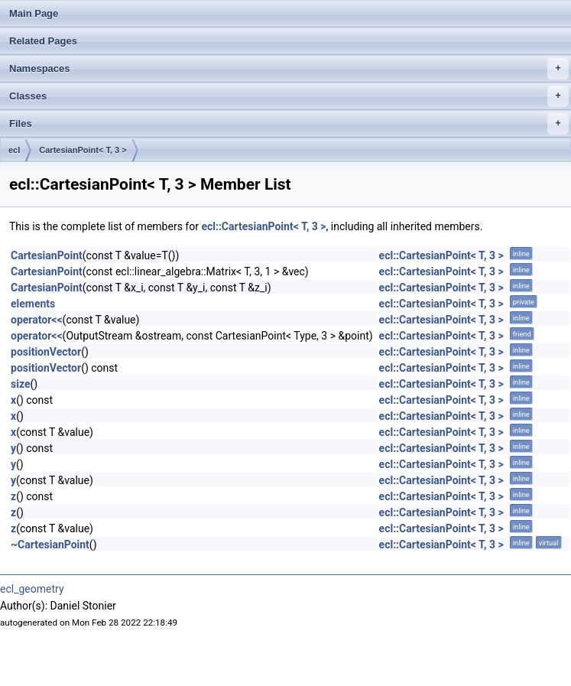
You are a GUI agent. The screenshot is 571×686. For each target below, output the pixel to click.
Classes (289, 96)
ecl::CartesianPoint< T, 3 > (263, 226)
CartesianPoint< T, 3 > (82, 149)
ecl (14, 149)
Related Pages (43, 41)
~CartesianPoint (50, 544)
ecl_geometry (32, 589)
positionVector (46, 352)
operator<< (37, 320)
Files (289, 124)
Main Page (33, 13)
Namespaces (289, 69)
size (20, 384)
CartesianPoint (47, 255)
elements (33, 303)
